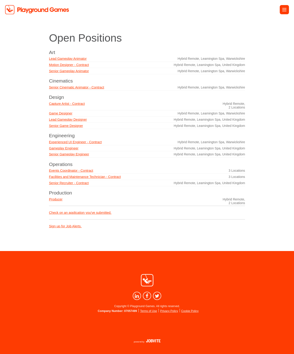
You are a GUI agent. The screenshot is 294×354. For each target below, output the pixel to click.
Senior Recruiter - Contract (69, 183)
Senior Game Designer (66, 126)
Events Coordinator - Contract (71, 170)
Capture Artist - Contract (67, 104)
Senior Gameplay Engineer (69, 154)
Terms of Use (148, 311)
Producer (55, 199)
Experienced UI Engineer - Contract (75, 142)
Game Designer (60, 113)
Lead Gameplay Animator (68, 58)
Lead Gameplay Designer (68, 119)
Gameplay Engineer (64, 148)
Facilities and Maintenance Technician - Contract (85, 177)
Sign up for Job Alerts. (65, 226)
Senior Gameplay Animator (69, 71)
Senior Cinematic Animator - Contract (76, 87)
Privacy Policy (169, 311)
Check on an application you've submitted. (80, 212)
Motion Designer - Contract (69, 65)
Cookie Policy (190, 311)
